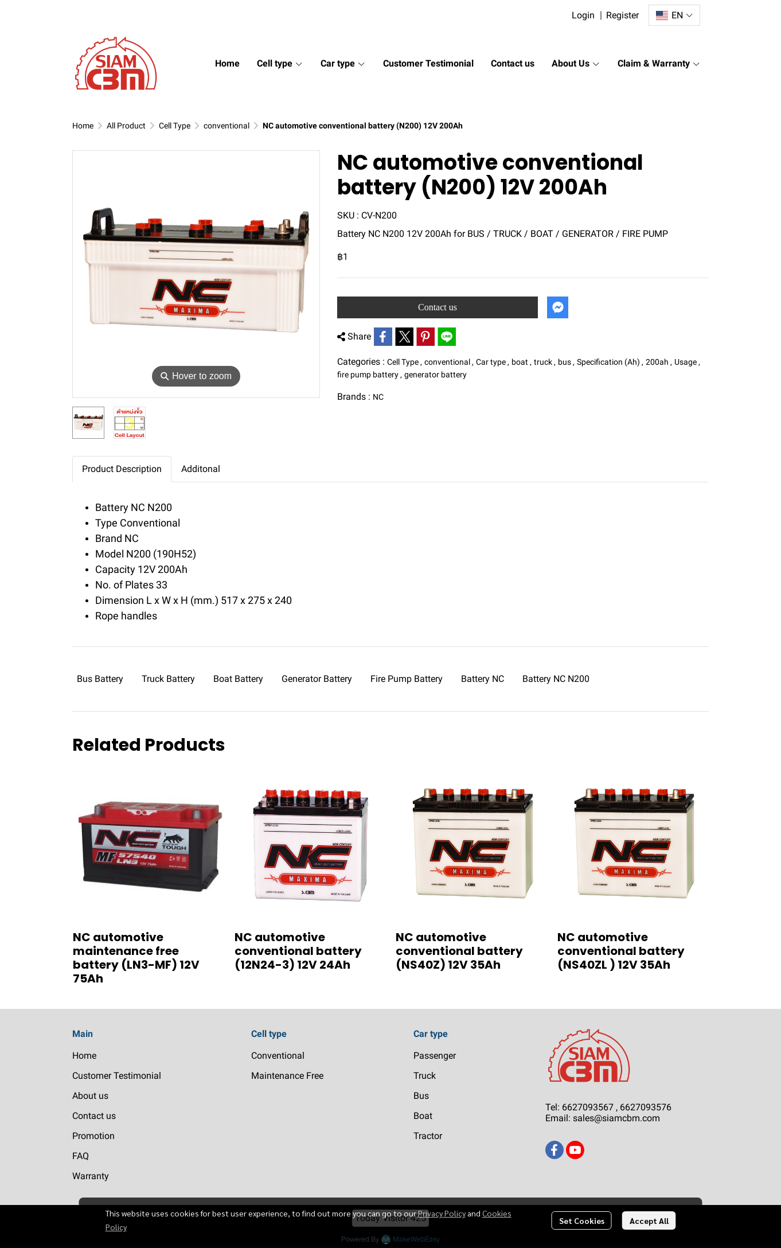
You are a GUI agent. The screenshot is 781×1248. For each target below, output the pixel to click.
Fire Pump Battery (406, 678)
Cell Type (174, 125)
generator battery (435, 374)
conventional (226, 125)
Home (82, 125)
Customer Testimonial (116, 1075)
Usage (687, 361)
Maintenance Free (287, 1075)
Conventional (277, 1055)
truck (545, 361)
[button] (674, 15)
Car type (492, 361)
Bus (421, 1095)
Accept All (649, 1220)
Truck (424, 1075)
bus (566, 361)
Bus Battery (100, 678)
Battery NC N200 (555, 678)
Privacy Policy (442, 1213)
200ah (659, 361)
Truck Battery (168, 678)
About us (90, 1095)
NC (378, 396)
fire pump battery (369, 374)
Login (583, 15)
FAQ (80, 1155)
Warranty (90, 1176)
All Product (126, 125)
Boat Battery (238, 678)
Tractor (427, 1135)
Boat (422, 1115)
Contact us (437, 307)
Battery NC (482, 678)
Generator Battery (317, 678)
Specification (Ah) (610, 361)
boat (521, 361)
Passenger (434, 1055)
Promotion (93, 1135)
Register (622, 15)
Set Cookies (581, 1220)
